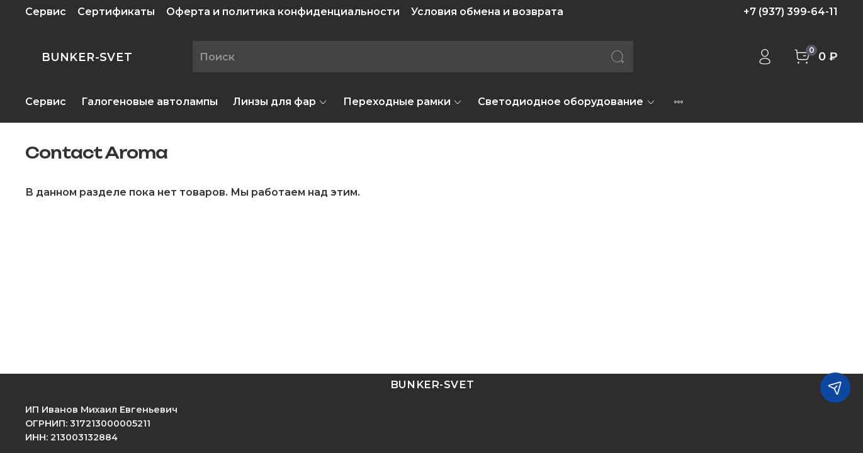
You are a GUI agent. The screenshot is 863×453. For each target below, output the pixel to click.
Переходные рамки (403, 102)
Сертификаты (116, 12)
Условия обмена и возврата (487, 12)
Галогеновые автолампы (149, 102)
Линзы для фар (280, 102)
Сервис (45, 12)
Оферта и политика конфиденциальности (283, 12)
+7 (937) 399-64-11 (790, 12)
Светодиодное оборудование (566, 102)
